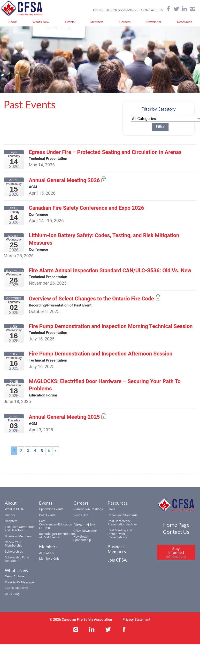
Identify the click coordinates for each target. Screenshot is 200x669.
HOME (98, 10)
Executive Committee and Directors (19, 534)
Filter (166, 127)
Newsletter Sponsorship (82, 543)
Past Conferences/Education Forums (55, 530)
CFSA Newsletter (85, 536)
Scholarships (14, 557)
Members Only (49, 564)
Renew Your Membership (14, 549)
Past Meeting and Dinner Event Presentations (120, 539)
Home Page (176, 530)
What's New (40, 22)
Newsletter (153, 22)
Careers (125, 22)
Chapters (11, 526)
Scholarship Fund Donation (17, 564)
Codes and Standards (123, 521)
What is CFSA (14, 514)
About (12, 22)
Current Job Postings (88, 514)
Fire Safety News (16, 594)
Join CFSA (46, 558)
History (10, 521)
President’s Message (19, 588)
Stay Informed (176, 558)
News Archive (14, 582)
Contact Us (176, 537)
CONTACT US (152, 10)
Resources (184, 22)
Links (111, 514)
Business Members (18, 542)
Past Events (47, 521)
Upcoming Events (51, 514)
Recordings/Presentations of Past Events (57, 541)
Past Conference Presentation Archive (122, 528)
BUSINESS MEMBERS (122, 10)
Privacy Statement (136, 625)
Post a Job (80, 521)
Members (96, 22)
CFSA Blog (12, 599)
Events (70, 22)
